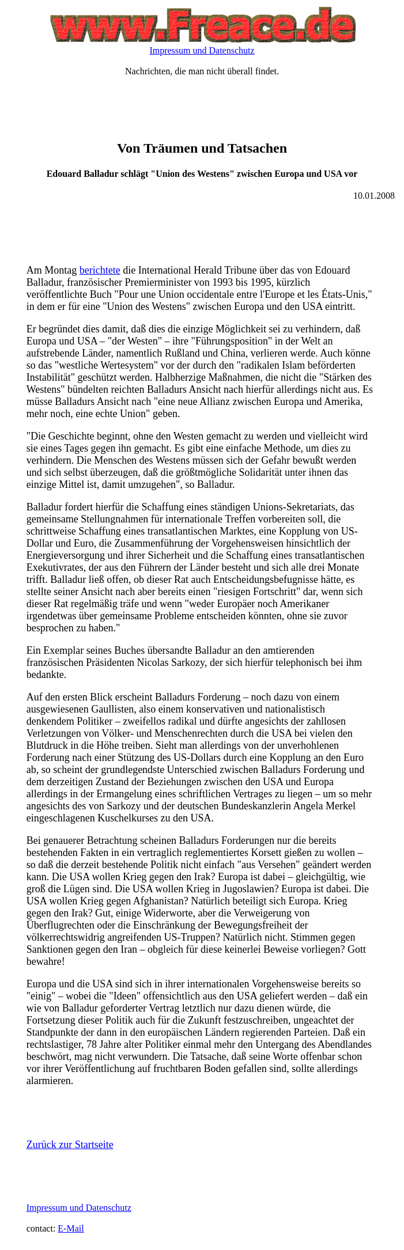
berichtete (100, 270)
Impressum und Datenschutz (201, 50)
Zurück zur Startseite (70, 1144)
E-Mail (71, 1228)
